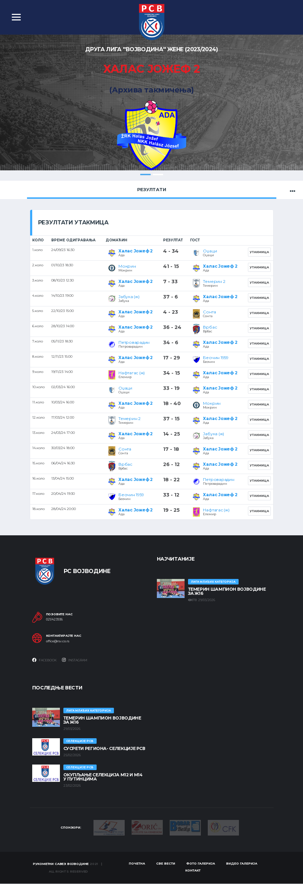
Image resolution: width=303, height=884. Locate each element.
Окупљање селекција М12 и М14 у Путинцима (103, 777)
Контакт (192, 870)
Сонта (209, 311)
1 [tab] (145, 174)
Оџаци (210, 250)
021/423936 (54, 619)
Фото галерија (200, 863)
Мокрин (127, 266)
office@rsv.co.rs (57, 641)
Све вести (165, 863)
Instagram (74, 660)
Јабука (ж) (129, 296)
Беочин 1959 (215, 357)
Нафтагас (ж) (131, 372)
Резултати (151, 189)
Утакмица (259, 252)
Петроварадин (134, 342)
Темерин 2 (214, 281)
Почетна (137, 863)
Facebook (44, 660)
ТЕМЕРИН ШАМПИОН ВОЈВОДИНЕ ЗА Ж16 (227, 591)
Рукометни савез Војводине (61, 864)
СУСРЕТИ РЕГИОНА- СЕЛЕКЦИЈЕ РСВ (104, 748)
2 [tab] (158, 174)
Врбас (210, 327)
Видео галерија (241, 863)
